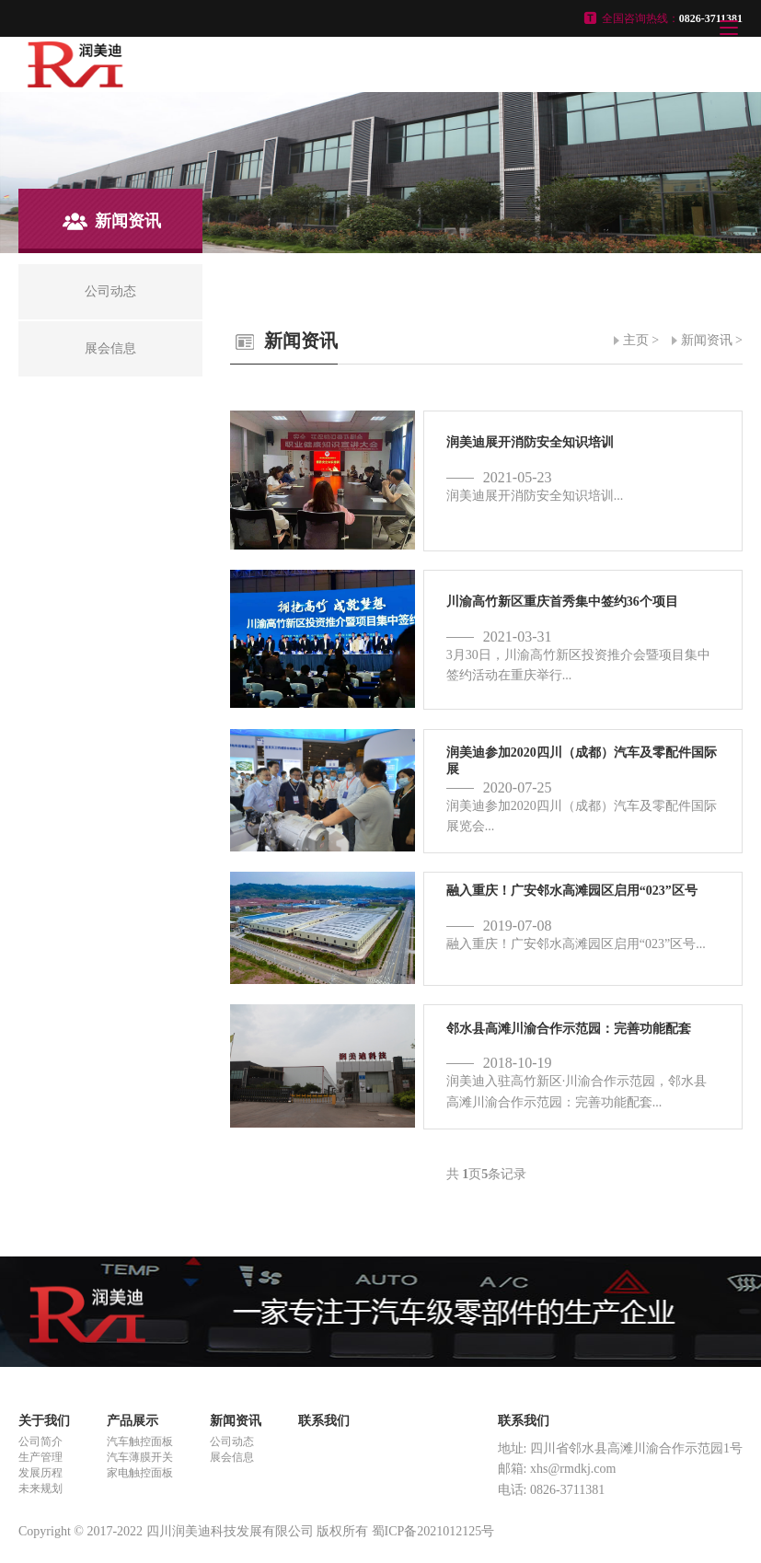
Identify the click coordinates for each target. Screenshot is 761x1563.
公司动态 (232, 1441)
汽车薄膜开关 (140, 1457)
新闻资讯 (706, 340)
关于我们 (44, 1421)
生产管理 (40, 1457)
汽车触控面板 (140, 1441)
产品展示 (132, 1421)
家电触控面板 (140, 1472)
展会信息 (232, 1457)
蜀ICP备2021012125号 (433, 1531)
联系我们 (324, 1421)
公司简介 (40, 1441)
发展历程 (40, 1472)
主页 (636, 340)
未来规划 (40, 1488)
